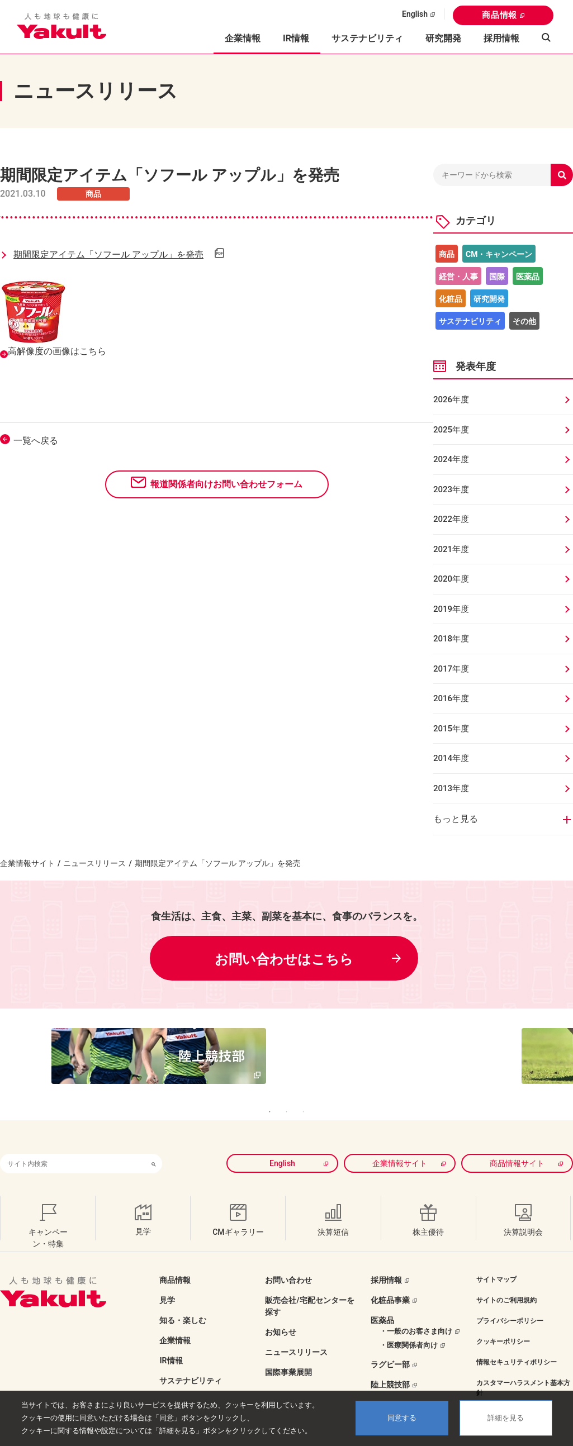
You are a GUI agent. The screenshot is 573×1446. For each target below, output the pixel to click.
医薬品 (527, 276)
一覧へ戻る (35, 440)
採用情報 (501, 38)
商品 (446, 254)
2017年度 (451, 669)
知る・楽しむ (182, 1297)
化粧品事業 (390, 1277)
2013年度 (451, 788)
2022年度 (451, 519)
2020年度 (451, 579)
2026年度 (451, 399)
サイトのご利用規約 (506, 1277)
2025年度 (451, 430)
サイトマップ (496, 1257)
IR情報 (170, 1337)
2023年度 (451, 489)
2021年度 (451, 549)
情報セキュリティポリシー (516, 1339)
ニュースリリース (94, 863)
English (415, 13)
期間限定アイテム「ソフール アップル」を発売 (108, 254)
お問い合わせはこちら (284, 959)
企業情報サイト (27, 863)
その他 (524, 321)
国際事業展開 (288, 1349)
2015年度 (451, 729)
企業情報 (175, 1317)
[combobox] (72, 1140)
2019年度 (451, 609)
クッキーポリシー (503, 1319)
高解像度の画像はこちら (57, 351)
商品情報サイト (517, 1140)
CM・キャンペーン (499, 254)
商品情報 (499, 15)
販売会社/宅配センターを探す (309, 1283)
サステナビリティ (367, 38)
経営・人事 (458, 276)
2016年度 (451, 698)
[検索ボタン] (153, 1140)
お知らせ (280, 1309)
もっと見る (455, 819)
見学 (167, 1277)
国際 (497, 276)
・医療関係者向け (409, 1322)
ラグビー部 (390, 1341)
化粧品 (450, 298)
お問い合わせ (288, 1257)
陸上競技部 (390, 1361)
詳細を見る (505, 1418)
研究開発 (443, 38)
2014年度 (451, 758)
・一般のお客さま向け (416, 1308)
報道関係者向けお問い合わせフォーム (226, 484)
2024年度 (451, 459)
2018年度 (451, 639)
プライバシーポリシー (509, 1298)
